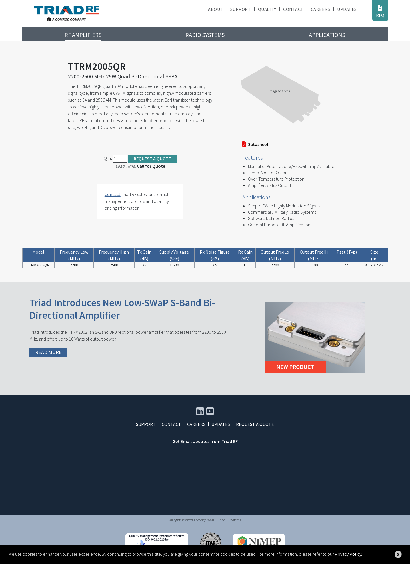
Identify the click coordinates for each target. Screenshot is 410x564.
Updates (347, 9)
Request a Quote (152, 158)
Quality (267, 9)
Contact (293, 9)
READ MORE (48, 352)
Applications (327, 34)
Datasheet (255, 144)
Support (240, 9)
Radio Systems (205, 34)
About (215, 9)
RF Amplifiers (83, 34)
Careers (320, 9)
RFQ (380, 11)
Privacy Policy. (348, 554)
